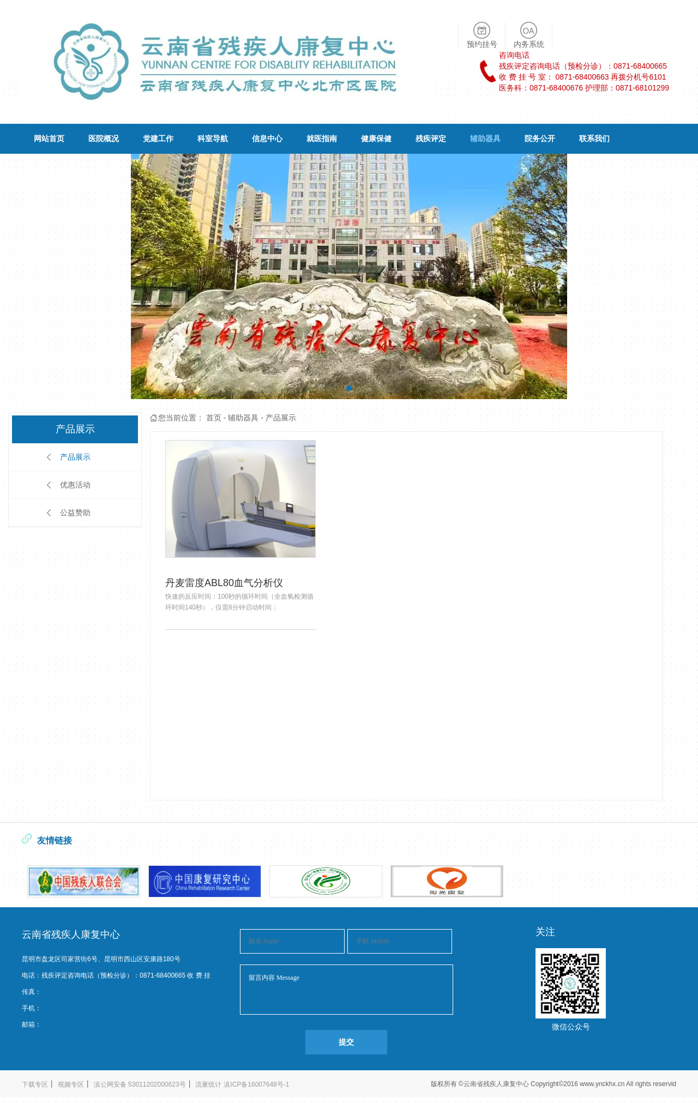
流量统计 (208, 1084)
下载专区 (35, 1084)
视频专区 (71, 1084)
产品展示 (75, 457)
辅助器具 (485, 138)
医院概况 (103, 138)
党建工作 (158, 138)
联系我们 (594, 138)
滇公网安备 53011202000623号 (140, 1084)
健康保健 (376, 138)
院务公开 (540, 138)
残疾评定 (431, 138)
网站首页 (49, 138)
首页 (213, 417)
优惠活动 (75, 484)
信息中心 (267, 138)
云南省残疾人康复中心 (497, 1084)
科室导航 (212, 138)
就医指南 (321, 138)
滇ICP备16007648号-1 (256, 1084)
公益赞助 (75, 512)
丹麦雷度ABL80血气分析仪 (224, 582)
